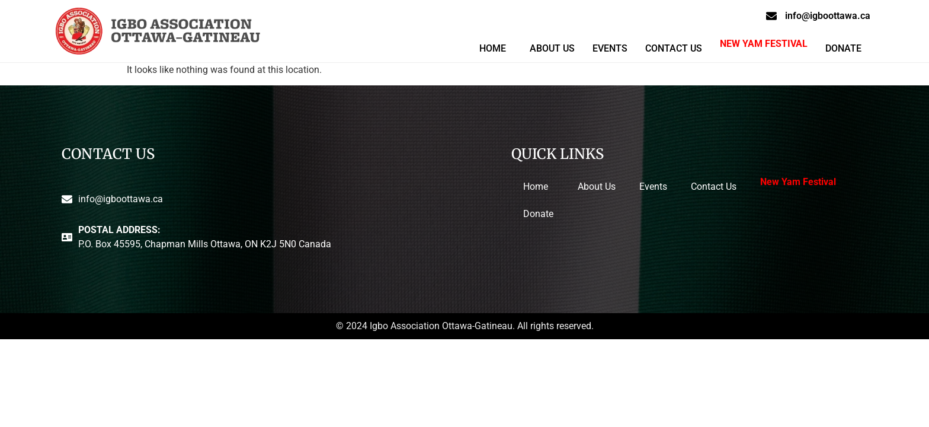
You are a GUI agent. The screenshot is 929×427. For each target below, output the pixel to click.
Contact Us (673, 48)
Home (492, 48)
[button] (495, 48)
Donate (843, 48)
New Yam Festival (764, 43)
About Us (552, 48)
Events (609, 48)
